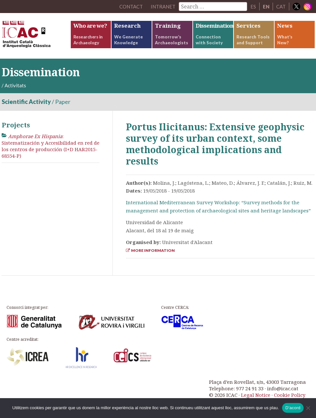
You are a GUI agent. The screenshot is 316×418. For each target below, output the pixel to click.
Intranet (163, 6)
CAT (281, 6)
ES (253, 6)
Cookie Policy (289, 395)
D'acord (292, 407)
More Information (150, 250)
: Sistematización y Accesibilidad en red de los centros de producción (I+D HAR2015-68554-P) (50, 146)
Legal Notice (255, 395)
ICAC (36, 36)
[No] (308, 408)
